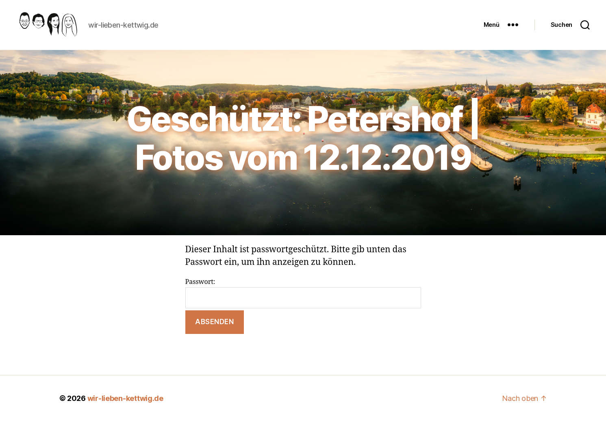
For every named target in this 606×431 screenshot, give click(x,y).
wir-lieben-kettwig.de (125, 408)
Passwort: (303, 302)
